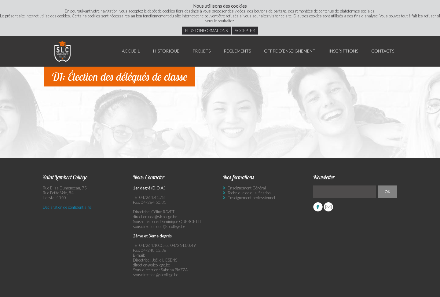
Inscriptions (343, 50)
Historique (166, 50)
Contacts (382, 50)
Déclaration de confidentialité (67, 207)
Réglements (237, 50)
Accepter (245, 30)
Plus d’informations (206, 30)
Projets (202, 50)
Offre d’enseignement (289, 50)
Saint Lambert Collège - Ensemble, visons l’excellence (63, 51)
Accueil (131, 50)
